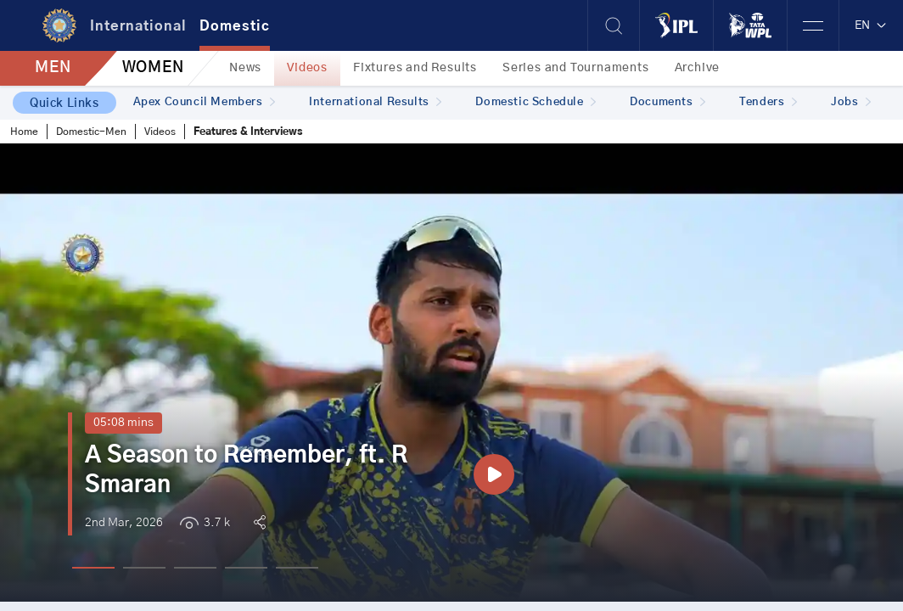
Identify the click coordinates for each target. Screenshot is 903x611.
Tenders (768, 102)
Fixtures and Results (415, 68)
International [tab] (138, 26)
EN (871, 25)
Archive (698, 68)
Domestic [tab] (234, 26)
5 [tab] (297, 568)
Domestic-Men (91, 131)
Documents (667, 102)
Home (24, 131)
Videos (307, 68)
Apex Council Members (204, 102)
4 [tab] (246, 568)
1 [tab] (93, 568)
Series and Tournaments (575, 68)
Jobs (851, 102)
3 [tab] (195, 568)
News (245, 68)
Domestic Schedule (535, 102)
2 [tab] (144, 568)
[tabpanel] (451, 372)
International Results (375, 102)
